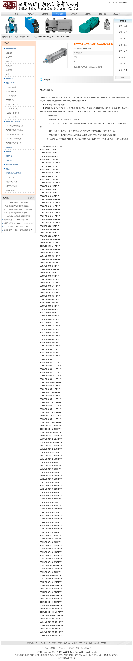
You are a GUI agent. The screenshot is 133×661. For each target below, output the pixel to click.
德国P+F (9, 147)
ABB (80, 643)
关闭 (123, 77)
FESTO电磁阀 (11, 91)
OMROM (67, 643)
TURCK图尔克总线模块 (14, 130)
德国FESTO (10, 83)
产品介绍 (59, 14)
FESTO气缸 (33, 37)
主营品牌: (30, 643)
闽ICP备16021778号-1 (66, 658)
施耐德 (74, 643)
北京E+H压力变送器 (13, 173)
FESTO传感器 (11, 87)
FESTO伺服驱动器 (13, 113)
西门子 (8, 169)
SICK (43, 643)
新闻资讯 (45, 14)
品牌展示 (88, 14)
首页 (16, 14)
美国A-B (9, 156)
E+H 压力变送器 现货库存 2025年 (16, 227)
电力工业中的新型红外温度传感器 (16, 202)
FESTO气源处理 (12, 109)
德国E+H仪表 (11, 48)
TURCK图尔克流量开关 (14, 134)
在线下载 (102, 14)
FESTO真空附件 (12, 117)
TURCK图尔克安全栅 (13, 143)
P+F (48, 643)
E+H (37, 643)
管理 (38, 652)
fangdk (93, 652)
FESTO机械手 (11, 96)
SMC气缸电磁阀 (12, 165)
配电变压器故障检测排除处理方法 (16, 206)
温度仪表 (9, 66)
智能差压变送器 (11, 186)
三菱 (60, 643)
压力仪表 (9, 53)
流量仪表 (9, 70)
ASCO (96, 643)
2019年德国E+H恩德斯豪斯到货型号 (17, 216)
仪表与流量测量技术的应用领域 (15, 213)
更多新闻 (31, 198)
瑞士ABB (9, 152)
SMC (90, 643)
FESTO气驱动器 (12, 104)
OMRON (9, 160)
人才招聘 (73, 14)
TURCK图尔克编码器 (13, 139)
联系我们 (116, 14)
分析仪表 (9, 61)
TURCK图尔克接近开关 (14, 126)
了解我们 (30, 14)
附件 (7, 74)
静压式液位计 (11, 190)
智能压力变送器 (11, 182)
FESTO (103, 643)
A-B (85, 643)
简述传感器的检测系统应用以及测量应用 (19, 209)
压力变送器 (10, 177)
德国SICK (9, 79)
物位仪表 (9, 57)
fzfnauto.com (46, 652)
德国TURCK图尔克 (13, 122)
